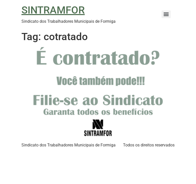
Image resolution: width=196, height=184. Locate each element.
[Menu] (166, 14)
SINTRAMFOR (53, 10)
